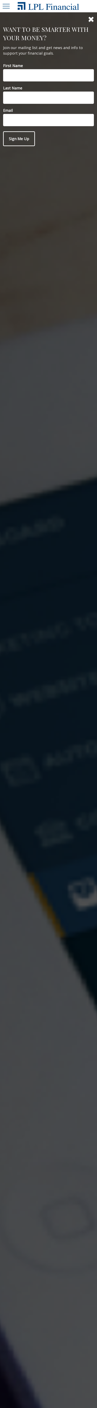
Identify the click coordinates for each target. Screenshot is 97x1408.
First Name (13, 65)
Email (8, 110)
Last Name (12, 88)
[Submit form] (19, 138)
